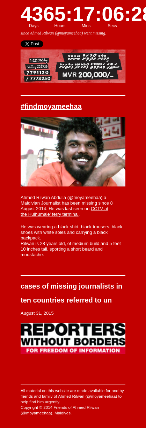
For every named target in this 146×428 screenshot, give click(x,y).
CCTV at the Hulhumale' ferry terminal (64, 211)
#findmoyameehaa (51, 106)
